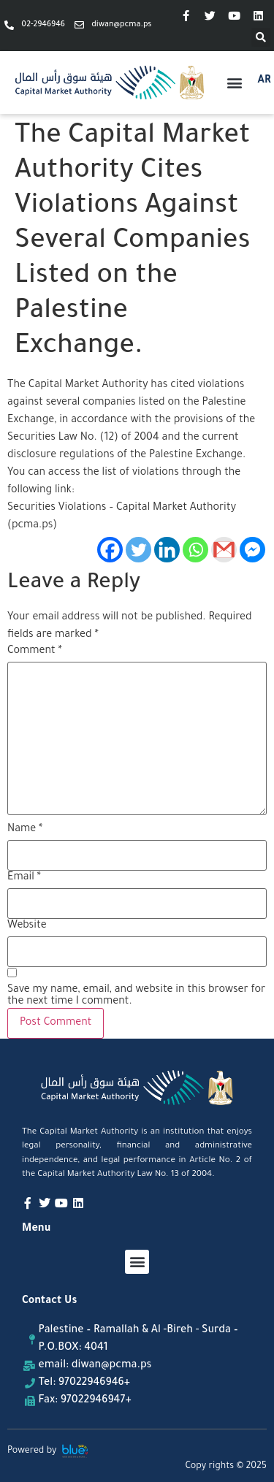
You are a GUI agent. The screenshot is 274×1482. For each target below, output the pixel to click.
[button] (260, 37)
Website (27, 926)
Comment (34, 651)
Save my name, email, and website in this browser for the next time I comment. (136, 996)
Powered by (32, 1451)
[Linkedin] (167, 549)
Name (24, 830)
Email (24, 878)
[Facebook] (110, 549)
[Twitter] (138, 549)
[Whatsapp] (195, 549)
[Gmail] (224, 549)
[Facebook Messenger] (252, 549)
